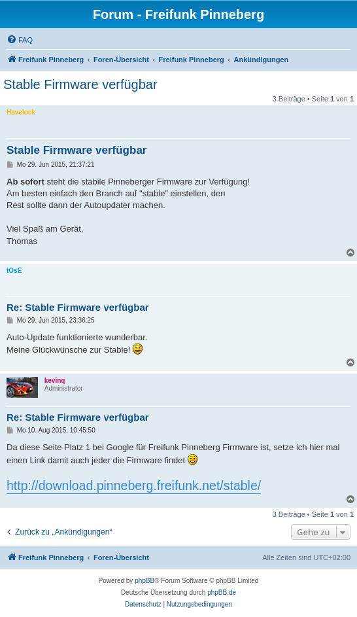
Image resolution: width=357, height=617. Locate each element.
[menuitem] (20, 40)
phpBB (144, 580)
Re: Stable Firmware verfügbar (78, 307)
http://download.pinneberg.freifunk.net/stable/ (134, 485)
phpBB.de (221, 592)
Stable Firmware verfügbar (80, 84)
